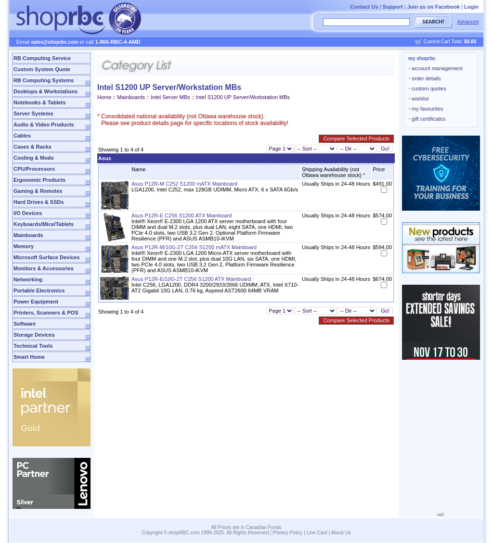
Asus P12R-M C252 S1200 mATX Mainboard (184, 184)
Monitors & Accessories (43, 268)
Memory (23, 246)
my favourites (426, 109)
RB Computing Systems (43, 80)
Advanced (468, 22)
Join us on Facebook (433, 7)
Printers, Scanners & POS (45, 313)
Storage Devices (34, 335)
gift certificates (427, 119)
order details (425, 78)
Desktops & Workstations (45, 91)
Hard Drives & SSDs (38, 202)
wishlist (419, 98)
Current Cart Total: (450, 41)
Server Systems (33, 113)
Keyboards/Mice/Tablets (43, 224)
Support (393, 7)
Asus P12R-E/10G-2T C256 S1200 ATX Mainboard (191, 279)
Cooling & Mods (33, 158)
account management (436, 68)
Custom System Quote (41, 69)
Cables (22, 136)
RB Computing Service (42, 58)
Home (104, 97)
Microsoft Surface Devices (46, 257)
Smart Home (29, 357)
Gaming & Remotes (37, 191)
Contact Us (364, 7)
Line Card (317, 532)
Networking (27, 279)
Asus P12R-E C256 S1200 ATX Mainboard (181, 215)
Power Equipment (35, 301)
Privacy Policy (287, 532)
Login (471, 7)
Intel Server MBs (170, 97)
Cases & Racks (32, 147)
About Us (341, 532)
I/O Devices (27, 213)
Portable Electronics (39, 290)
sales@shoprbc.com (54, 42)
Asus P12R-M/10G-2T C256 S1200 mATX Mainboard (194, 247)
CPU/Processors (34, 169)
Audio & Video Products (43, 124)
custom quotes (427, 88)
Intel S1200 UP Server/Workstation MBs (243, 97)
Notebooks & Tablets (39, 102)
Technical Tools (33, 346)
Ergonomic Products (39, 180)
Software (24, 324)
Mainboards (28, 235)
